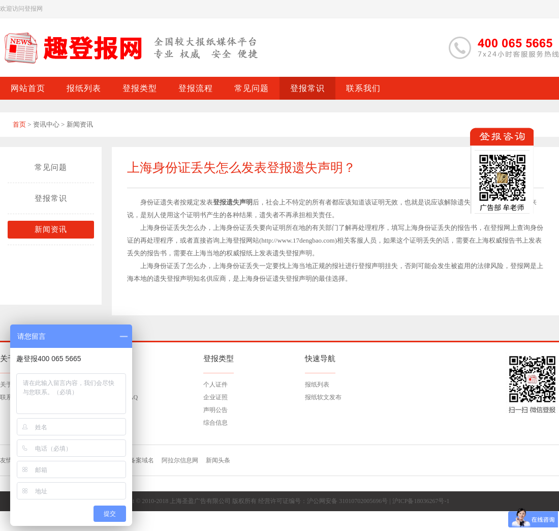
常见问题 (51, 167)
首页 (19, 124)
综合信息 (215, 422)
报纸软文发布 (323, 397)
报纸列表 (317, 384)
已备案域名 (138, 460)
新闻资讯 (51, 229)
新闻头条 (218, 460)
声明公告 (215, 410)
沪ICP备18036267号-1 (421, 501)
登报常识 (51, 198)
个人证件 (215, 384)
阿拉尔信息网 (180, 460)
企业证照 (215, 397)
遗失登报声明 (292, 278)
